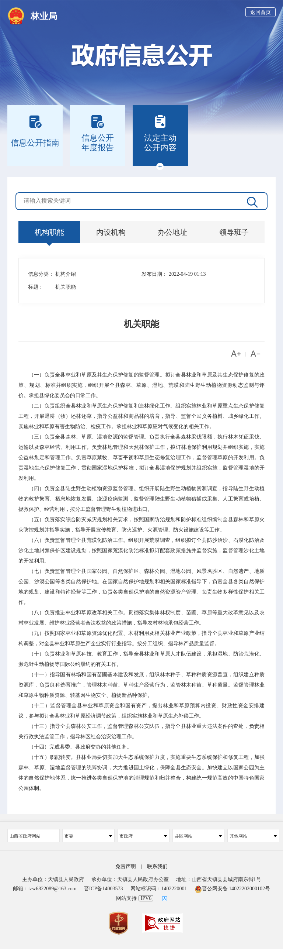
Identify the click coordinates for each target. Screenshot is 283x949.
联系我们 (157, 866)
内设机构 (111, 232)
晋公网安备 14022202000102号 (232, 888)
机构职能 (49, 232)
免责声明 (125, 866)
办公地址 (172, 232)
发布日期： (154, 274)
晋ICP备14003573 (103, 888)
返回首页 (260, 12)
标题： (35, 287)
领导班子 (234, 232)
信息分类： (41, 274)
